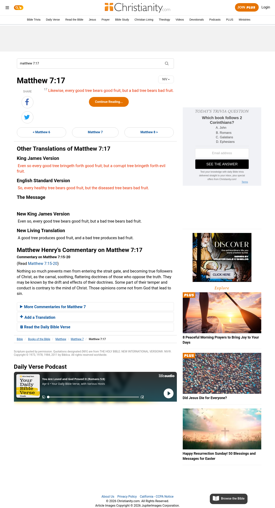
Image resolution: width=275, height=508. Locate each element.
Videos (180, 19)
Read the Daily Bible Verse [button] (45, 327)
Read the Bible (74, 19)
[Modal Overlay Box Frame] (222, 146)
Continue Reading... (109, 102)
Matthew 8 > (149, 132)
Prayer (105, 19)
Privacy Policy (127, 496)
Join (246, 7)
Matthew (61, 339)
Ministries (244, 19)
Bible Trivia (33, 19)
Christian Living (143, 19)
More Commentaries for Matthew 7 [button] (53, 306)
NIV (166, 79)
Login (265, 7)
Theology (164, 19)
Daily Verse (53, 19)
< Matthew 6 (41, 132)
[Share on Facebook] (27, 102)
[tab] (95, 306)
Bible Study (122, 19)
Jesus (92, 19)
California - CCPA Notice (157, 496)
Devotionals (196, 19)
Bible (20, 339)
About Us (107, 496)
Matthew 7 (95, 132)
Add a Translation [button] (38, 317)
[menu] (7, 8)
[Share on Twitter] (27, 117)
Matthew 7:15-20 (42, 263)
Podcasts (215, 19)
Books (39, 339)
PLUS (229, 19)
